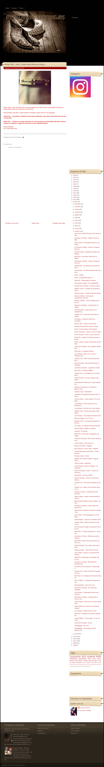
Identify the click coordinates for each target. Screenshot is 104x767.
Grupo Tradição (75, 731)
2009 (74, 643)
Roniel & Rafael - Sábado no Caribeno (85, 428)
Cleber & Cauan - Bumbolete (82, 463)
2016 (74, 195)
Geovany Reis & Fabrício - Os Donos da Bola (87, 286)
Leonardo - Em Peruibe (80, 431)
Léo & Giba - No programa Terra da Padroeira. (87, 425)
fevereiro (77, 231)
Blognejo (40, 731)
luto (90, 666)
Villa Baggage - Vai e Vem (81, 625)
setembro (77, 212)
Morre (96, 660)
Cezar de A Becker (85, 708)
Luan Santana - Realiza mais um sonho (85, 611)
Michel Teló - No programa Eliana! (83, 351)
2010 (74, 641)
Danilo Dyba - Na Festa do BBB (83, 475)
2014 (74, 199)
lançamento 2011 (85, 659)
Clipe (83, 662)
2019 (74, 188)
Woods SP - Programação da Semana (85, 280)
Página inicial (35, 223)
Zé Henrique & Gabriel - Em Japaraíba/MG (86, 283)
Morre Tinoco (97, 662)
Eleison (80, 660)
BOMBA (71, 664)
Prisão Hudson (96, 659)
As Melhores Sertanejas (18, 765)
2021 (74, 184)
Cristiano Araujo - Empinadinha (83, 391)
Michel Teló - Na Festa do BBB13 (83, 370)
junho (76, 220)
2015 (74, 197)
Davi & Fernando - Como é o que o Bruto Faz (87, 334)
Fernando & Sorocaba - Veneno (83, 623)
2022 (74, 182)
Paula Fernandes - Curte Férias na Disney (86, 550)
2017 (74, 193)
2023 (74, 179)
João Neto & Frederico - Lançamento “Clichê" (87, 368)
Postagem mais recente (11, 223)
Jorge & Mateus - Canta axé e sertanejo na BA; (87, 519)
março (77, 228)
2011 (74, 638)
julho (76, 217)
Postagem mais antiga (58, 223)
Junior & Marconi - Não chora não (83, 443)
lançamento (74, 659)
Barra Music (76, 664)
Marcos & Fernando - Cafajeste (83, 446)
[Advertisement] (19, 207)
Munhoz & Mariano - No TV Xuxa (83, 418)
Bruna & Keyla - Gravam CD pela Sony (85, 323)
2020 (74, 186)
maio (76, 223)
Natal (74, 666)
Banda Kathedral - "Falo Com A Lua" (84, 585)
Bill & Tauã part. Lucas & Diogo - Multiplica (86, 448)
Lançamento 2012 (78, 657)
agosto (77, 215)
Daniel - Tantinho (79, 275)
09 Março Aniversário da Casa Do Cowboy (86, 326)
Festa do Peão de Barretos (95, 664)
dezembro (78, 204)
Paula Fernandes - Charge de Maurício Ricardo (87, 293)
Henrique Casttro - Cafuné (81, 456)
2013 (74, 201)
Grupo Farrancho (75, 728)
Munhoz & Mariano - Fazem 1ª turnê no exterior (87, 332)
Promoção (78, 666)
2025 (74, 175)
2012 (74, 636)
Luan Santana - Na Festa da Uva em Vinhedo (87, 408)
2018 (74, 190)
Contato (14, 8)
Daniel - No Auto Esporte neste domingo (85, 329)
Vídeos (21, 8)
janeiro (77, 634)
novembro (78, 206)
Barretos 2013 (74, 660)
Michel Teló (74, 733)
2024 (74, 177)
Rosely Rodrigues (85, 666)
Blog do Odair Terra (43, 728)
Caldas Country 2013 (84, 664)
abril (76, 226)
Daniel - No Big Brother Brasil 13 (83, 277)
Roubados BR (42, 733)
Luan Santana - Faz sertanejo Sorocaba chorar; (87, 415)
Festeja (71, 666)
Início (7, 8)
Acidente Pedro (94, 657)
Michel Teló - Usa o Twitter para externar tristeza (24, 64)
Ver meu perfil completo (84, 710)
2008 (74, 645)
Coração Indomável (88, 660)
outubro (77, 209)
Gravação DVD (90, 662)
